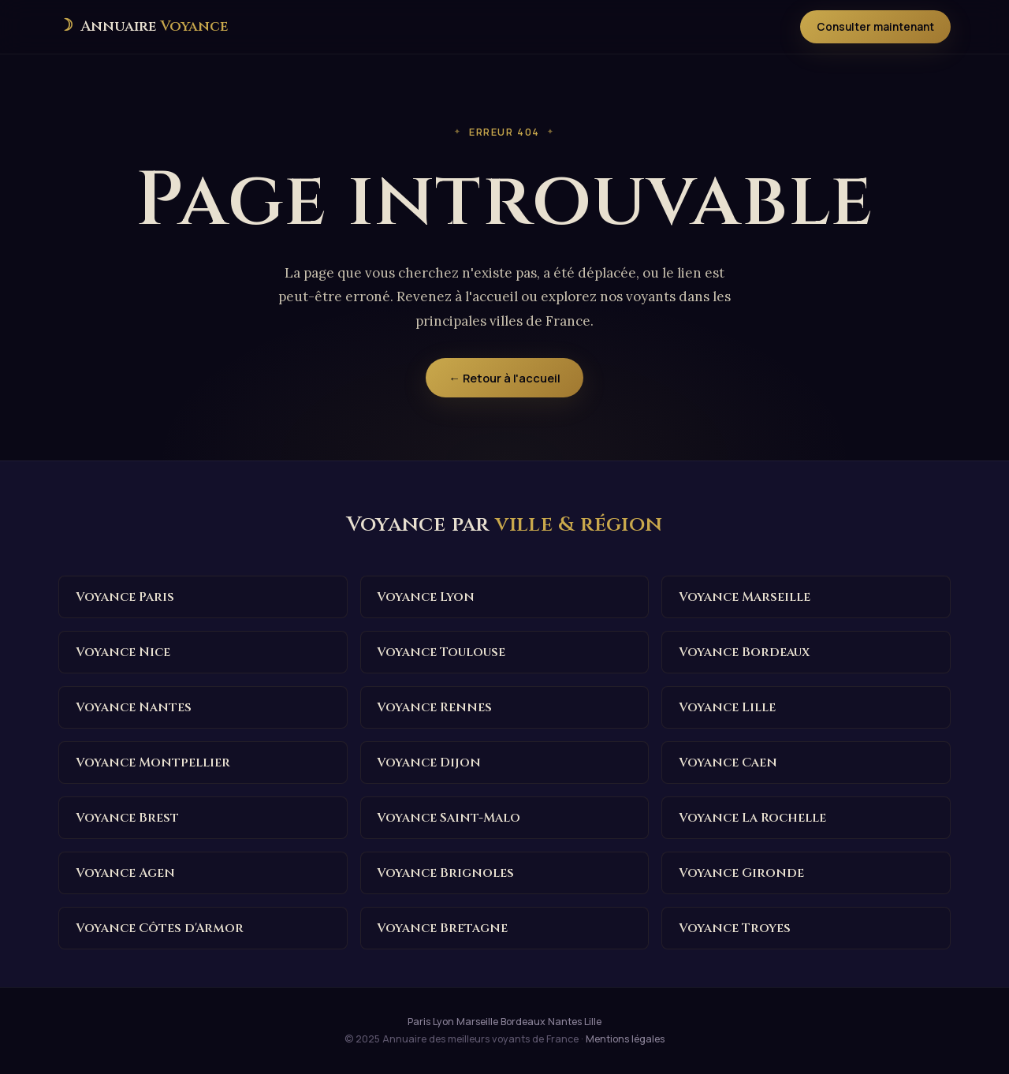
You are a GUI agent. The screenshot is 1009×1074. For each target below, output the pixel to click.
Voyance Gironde (741, 873)
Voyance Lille (727, 707)
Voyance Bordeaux (744, 652)
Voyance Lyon (426, 597)
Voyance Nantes (134, 707)
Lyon (443, 1021)
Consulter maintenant (875, 27)
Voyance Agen (125, 873)
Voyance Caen (728, 762)
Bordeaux (523, 1021)
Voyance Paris (125, 597)
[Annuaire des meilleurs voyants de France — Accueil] (143, 26)
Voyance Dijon (429, 762)
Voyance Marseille (744, 597)
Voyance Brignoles (445, 873)
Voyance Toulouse (441, 652)
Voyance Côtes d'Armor (160, 928)
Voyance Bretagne (442, 928)
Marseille (477, 1021)
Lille (592, 1021)
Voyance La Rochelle (752, 817)
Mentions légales (625, 1039)
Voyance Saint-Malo (448, 817)
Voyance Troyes (735, 928)
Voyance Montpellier (153, 762)
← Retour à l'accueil (504, 378)
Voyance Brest (127, 817)
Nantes (565, 1021)
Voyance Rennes (434, 707)
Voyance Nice (123, 652)
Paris (419, 1021)
